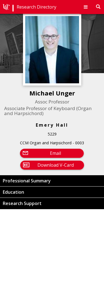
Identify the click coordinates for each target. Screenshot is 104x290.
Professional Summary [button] (27, 180)
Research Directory (36, 7)
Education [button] (13, 192)
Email (55, 153)
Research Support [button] (22, 203)
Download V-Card (55, 165)
